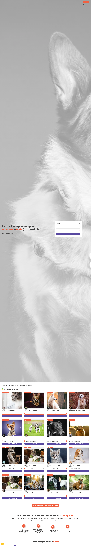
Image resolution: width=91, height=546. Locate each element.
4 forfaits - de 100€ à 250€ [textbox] (52, 496)
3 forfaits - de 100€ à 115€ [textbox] (8, 441)
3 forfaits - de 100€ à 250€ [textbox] (30, 496)
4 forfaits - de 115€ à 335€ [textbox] (74, 496)
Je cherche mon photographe (68, 234)
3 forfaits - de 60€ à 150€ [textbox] (74, 441)
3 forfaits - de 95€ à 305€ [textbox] (52, 441)
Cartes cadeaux (44, 2)
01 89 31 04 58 (78, 4)
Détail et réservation (12, 416)
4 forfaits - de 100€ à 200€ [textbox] (75, 468)
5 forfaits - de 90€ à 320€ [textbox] (52, 468)
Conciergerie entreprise (34, 2)
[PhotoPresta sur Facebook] (83, 4)
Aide (54, 2)
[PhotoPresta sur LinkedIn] (88, 4)
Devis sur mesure (24, 2)
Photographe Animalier (13, 385)
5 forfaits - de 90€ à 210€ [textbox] (30, 413)
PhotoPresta (4, 385)
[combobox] (68, 223)
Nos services (16, 2)
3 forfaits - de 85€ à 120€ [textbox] (30, 468)
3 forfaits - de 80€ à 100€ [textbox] (8, 496)
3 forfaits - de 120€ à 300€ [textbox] (30, 441)
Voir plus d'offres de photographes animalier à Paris (45, 505)
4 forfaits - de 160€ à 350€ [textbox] (8, 468)
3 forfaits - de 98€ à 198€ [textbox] (8, 413)
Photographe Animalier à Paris (26, 385)
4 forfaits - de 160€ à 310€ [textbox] (74, 413)
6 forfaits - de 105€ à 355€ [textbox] (52, 413)
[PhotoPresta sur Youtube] (86, 4)
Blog (50, 2)
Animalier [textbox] (59, 223)
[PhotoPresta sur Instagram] (85, 4)
